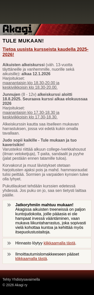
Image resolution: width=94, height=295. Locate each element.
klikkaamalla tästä (59, 243)
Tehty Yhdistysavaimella (21, 279)
